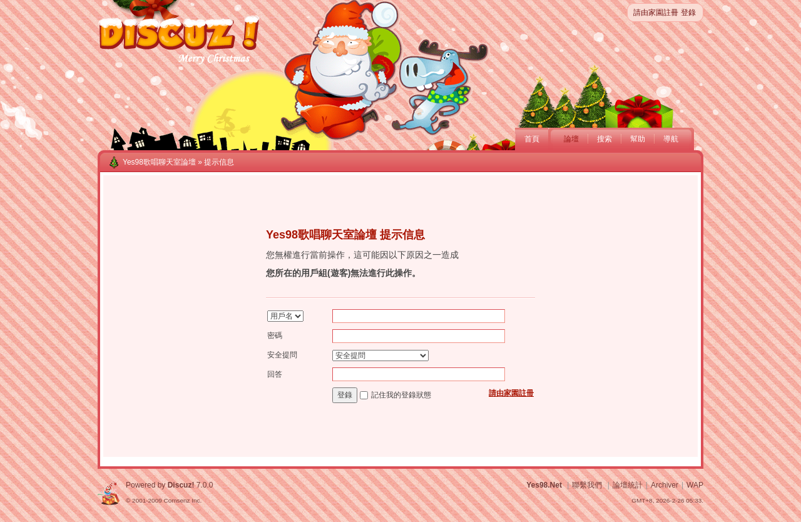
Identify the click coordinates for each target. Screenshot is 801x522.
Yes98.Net (544, 485)
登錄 (688, 12)
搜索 (604, 139)
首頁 (531, 139)
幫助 (637, 139)
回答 (274, 374)
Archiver (664, 485)
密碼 (274, 335)
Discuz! (181, 485)
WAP (694, 485)
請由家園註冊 (655, 12)
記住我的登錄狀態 (401, 395)
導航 (670, 139)
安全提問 (282, 355)
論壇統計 (628, 485)
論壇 (571, 139)
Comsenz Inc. (182, 500)
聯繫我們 (587, 485)
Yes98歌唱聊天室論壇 (159, 162)
